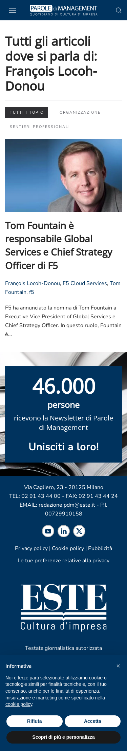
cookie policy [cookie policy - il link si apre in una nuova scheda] (18, 704)
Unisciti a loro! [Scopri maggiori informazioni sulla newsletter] (63, 447)
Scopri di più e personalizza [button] (63, 737)
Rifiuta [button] (34, 721)
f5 (31, 292)
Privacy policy (31, 548)
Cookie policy (68, 548)
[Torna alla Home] (64, 10)
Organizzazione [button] (80, 112)
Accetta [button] (92, 721)
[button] (118, 665)
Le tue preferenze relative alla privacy (63, 560)
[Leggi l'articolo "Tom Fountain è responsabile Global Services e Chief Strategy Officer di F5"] (63, 175)
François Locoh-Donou (32, 283)
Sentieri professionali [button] (40, 126)
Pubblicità (100, 548)
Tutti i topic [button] (26, 112)
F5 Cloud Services (85, 283)
